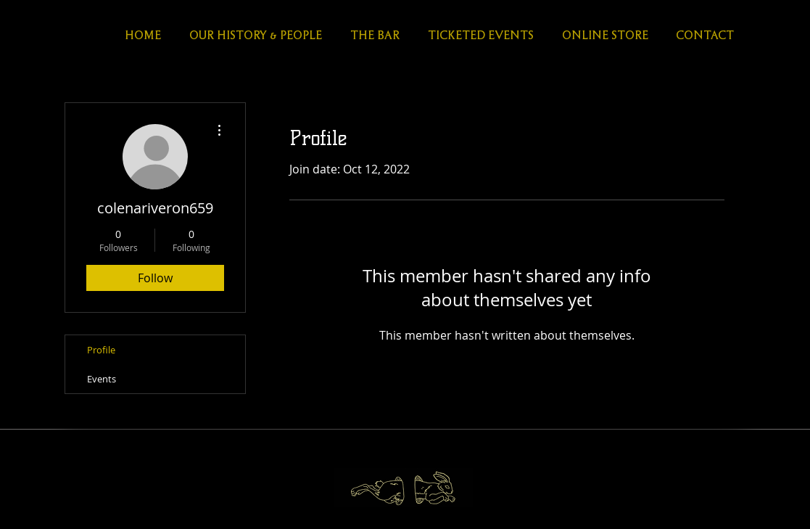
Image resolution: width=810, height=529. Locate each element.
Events (101, 378)
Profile (101, 349)
